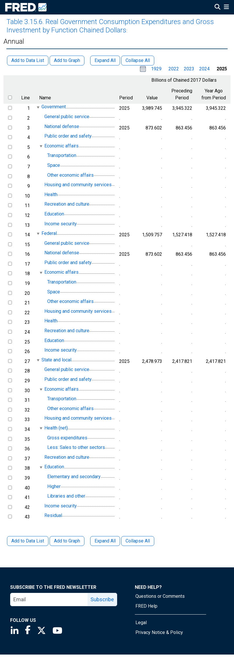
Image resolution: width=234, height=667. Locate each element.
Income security (60, 223)
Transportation (61, 155)
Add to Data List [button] (27, 60)
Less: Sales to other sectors (76, 447)
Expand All (105, 541)
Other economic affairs (70, 175)
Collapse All (138, 541)
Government (53, 107)
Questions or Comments (160, 596)
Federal (49, 233)
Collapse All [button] (138, 60)
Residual (53, 515)
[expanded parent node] (38, 107)
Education (54, 214)
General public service (66, 116)
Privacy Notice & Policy (159, 632)
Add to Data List (27, 541)
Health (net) (56, 428)
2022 (173, 69)
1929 (156, 69)
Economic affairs (61, 146)
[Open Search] (217, 7)
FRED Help (146, 606)
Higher (54, 486)
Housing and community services (78, 184)
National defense (61, 126)
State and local (56, 360)
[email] (49, 599)
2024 (204, 69)
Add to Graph (67, 541)
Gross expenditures (67, 438)
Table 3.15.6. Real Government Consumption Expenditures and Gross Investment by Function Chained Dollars (110, 26)
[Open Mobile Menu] (226, 7)
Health (50, 194)
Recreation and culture (66, 204)
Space (53, 165)
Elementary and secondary (74, 476)
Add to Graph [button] (67, 60)
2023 (189, 69)
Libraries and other (66, 496)
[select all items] (10, 97)
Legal (141, 622)
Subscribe (102, 599)
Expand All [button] (105, 60)
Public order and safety (68, 136)
